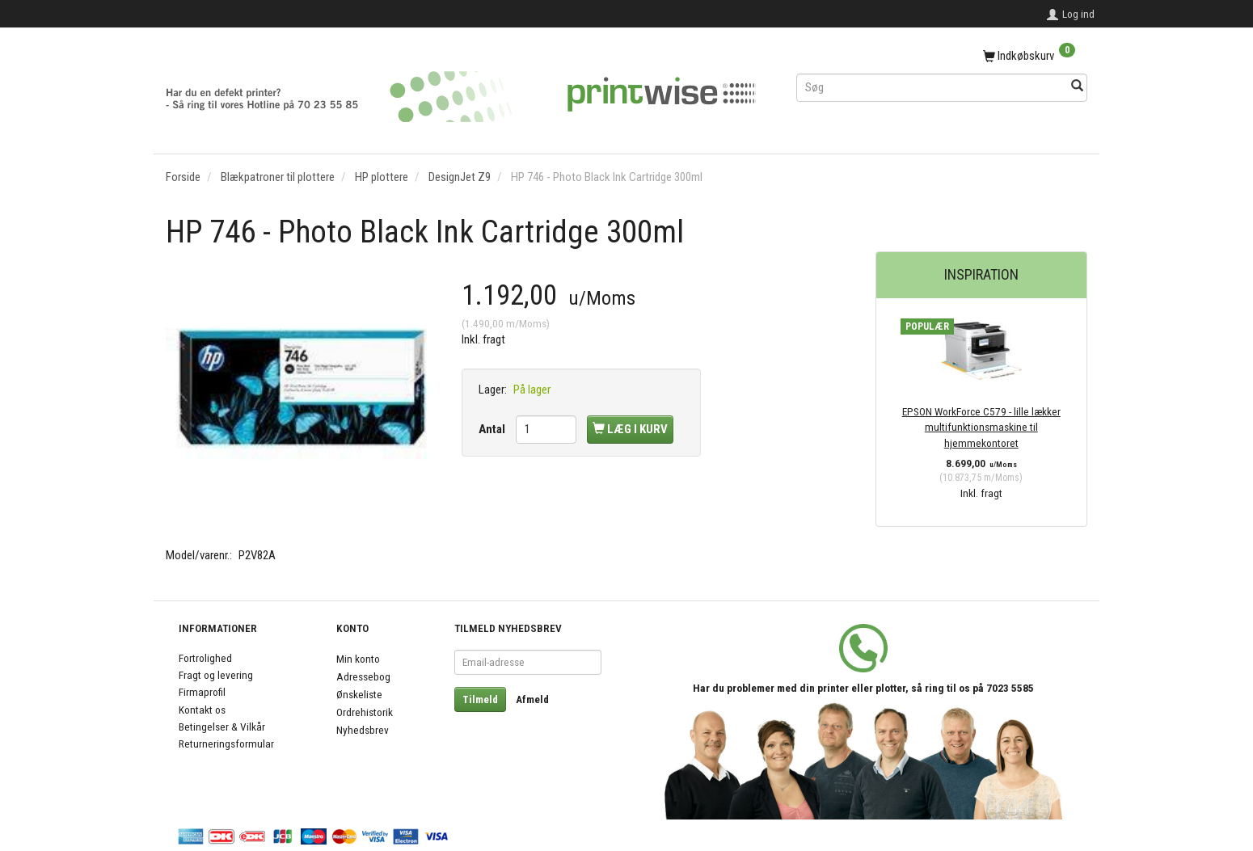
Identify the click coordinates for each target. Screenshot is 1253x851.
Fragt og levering (216, 674)
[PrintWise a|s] (461, 91)
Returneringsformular (226, 743)
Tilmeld (480, 699)
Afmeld (532, 699)
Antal (493, 429)
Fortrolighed (205, 657)
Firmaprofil (202, 691)
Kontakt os (202, 709)
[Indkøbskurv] (941, 57)
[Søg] (1077, 86)
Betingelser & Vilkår (222, 726)
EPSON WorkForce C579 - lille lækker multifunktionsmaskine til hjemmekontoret (981, 427)
